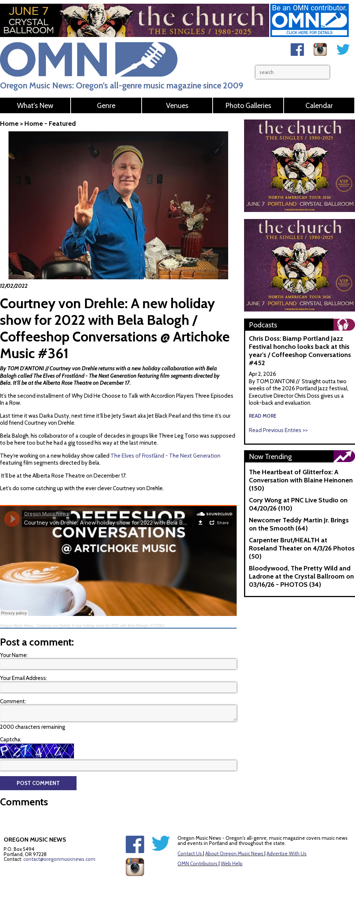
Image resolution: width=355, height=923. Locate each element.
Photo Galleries (248, 105)
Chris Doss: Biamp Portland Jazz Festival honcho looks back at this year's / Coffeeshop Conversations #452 (300, 350)
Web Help (232, 863)
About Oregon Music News (234, 853)
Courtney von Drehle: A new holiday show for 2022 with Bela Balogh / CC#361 (100, 626)
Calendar (319, 105)
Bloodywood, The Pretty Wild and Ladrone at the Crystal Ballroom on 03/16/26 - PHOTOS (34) (301, 576)
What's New (35, 105)
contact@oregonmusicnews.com (59, 859)
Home (9, 123)
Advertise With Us (287, 853)
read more (263, 416)
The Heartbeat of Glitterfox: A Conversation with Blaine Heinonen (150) (301, 480)
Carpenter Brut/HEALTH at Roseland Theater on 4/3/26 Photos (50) (302, 548)
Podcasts (263, 324)
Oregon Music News (16, 626)
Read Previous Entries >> (278, 430)
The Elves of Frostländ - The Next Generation (84, 376)
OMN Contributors (197, 863)
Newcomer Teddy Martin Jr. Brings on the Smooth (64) (299, 524)
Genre (106, 105)
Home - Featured (50, 123)
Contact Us (190, 853)
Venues (177, 105)
